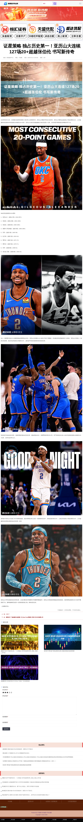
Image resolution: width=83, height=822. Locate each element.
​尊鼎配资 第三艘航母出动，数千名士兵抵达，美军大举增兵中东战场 (20, 786)
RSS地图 (43, 812)
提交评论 (6, 729)
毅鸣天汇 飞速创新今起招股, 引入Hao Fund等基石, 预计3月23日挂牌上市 (24, 617)
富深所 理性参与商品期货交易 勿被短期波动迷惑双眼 (17, 765)
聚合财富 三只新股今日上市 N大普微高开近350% (16, 753)
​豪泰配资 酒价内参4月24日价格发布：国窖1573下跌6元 (17, 790)
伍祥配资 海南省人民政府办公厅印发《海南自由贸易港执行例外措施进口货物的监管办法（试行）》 (29, 761)
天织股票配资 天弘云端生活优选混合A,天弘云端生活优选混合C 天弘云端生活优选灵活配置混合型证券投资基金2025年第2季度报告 (38, 757)
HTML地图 (49, 812)
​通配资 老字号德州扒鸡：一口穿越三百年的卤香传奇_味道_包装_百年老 (21, 778)
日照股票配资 (72, 801)
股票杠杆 (31, 801)
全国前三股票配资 (51, 801)
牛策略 (10, 801)
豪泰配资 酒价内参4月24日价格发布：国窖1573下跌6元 (18, 749)
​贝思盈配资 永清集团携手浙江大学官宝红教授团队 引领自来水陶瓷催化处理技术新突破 (25, 782)
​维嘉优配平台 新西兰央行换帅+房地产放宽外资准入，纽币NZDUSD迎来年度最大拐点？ (26, 795)
